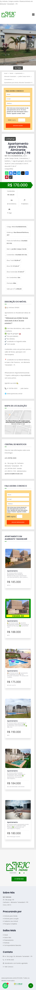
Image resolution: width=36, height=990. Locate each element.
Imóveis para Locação (11, 918)
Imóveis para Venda (10, 916)
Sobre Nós (7, 937)
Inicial (5, 935)
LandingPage (10, 139)
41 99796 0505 (19, 879)
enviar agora (18, 125)
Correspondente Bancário (12, 945)
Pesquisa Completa (10, 924)
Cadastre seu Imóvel (10, 921)
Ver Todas (18, 68)
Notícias (6, 943)
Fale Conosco (8, 967)
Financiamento (8, 940)
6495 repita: (11, 517)
